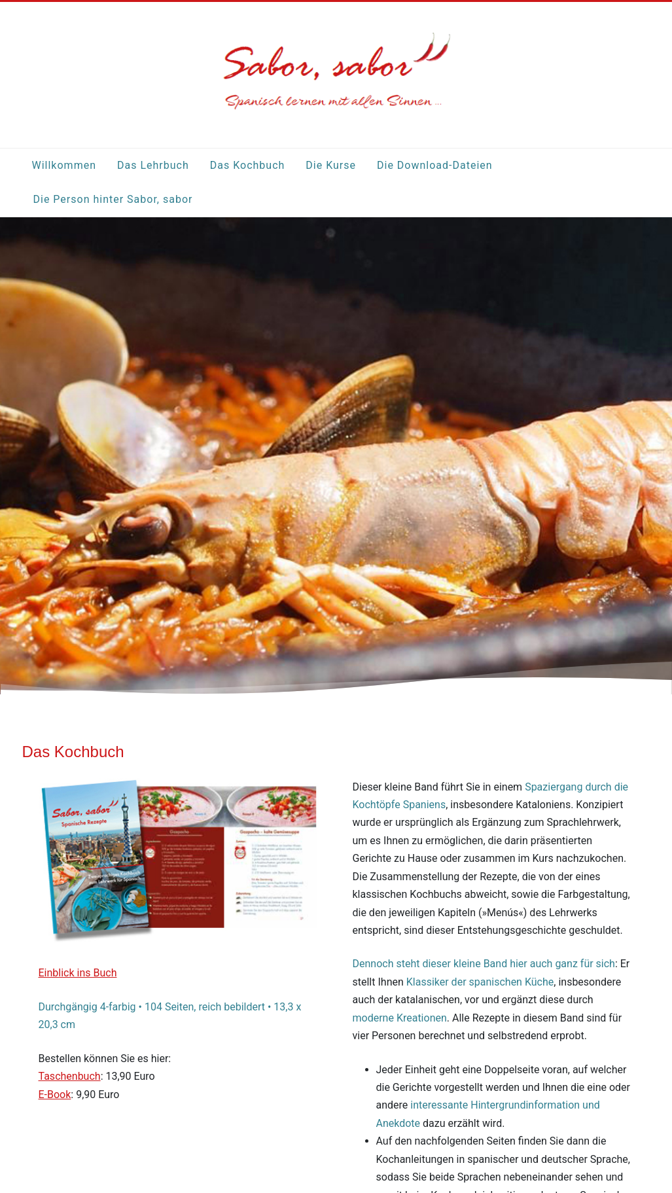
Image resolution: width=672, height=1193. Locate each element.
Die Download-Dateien (435, 165)
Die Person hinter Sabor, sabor (113, 199)
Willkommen (64, 165)
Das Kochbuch (247, 165)
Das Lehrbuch (153, 165)
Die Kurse (331, 165)
